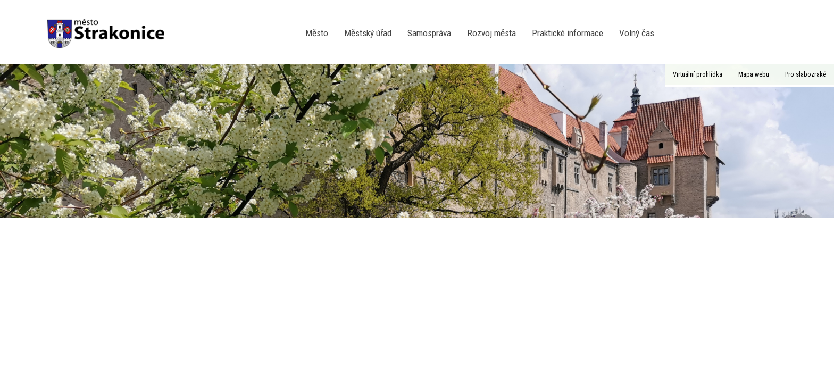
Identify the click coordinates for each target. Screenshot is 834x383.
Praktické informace (567, 33)
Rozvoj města (491, 33)
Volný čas (636, 33)
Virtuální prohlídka (697, 74)
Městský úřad (367, 33)
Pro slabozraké (805, 74)
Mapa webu (753, 74)
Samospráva (429, 33)
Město (316, 33)
